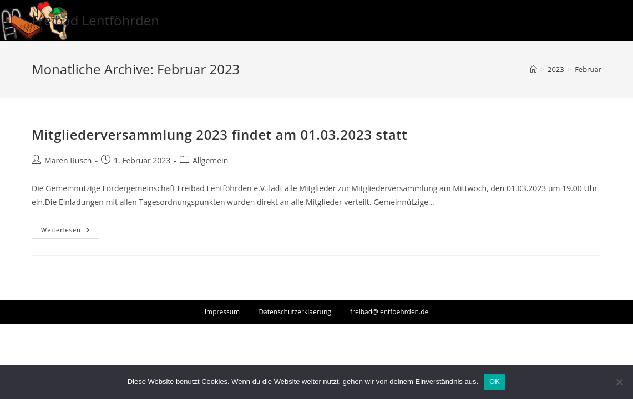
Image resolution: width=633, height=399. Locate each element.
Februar (588, 69)
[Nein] (619, 381)
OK (494, 381)
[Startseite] (533, 69)
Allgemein (210, 160)
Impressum (222, 311)
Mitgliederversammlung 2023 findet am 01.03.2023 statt (219, 134)
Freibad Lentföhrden (95, 20)
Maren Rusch (68, 160)
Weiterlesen (70, 231)
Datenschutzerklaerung (295, 311)
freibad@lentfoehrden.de (389, 311)
